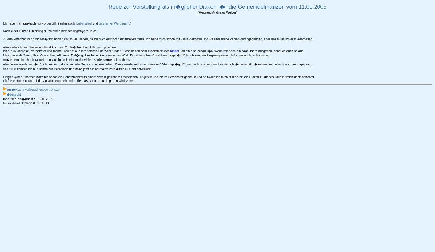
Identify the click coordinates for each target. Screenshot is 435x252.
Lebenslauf (84, 23)
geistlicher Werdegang (114, 23)
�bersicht (14, 94)
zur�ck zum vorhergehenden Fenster (33, 89)
